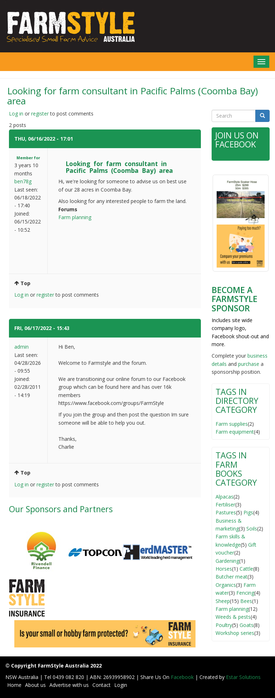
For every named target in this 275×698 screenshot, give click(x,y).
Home (14, 685)
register (40, 113)
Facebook (183, 677)
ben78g (23, 181)
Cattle (246, 568)
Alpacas (224, 496)
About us (35, 685)
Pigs (248, 512)
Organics (226, 584)
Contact (101, 685)
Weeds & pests (233, 616)
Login (120, 685)
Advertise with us (69, 685)
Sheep (223, 601)
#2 (74, 328)
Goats (247, 625)
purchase (248, 363)
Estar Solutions (243, 677)
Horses (224, 568)
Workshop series (235, 632)
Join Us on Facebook (237, 139)
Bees (246, 601)
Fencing (245, 592)
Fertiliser (225, 504)
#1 (77, 138)
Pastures (226, 512)
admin (21, 346)
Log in (16, 113)
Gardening (227, 560)
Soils (251, 528)
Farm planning (74, 217)
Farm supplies (232, 423)
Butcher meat (231, 576)
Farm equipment (235, 431)
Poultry (224, 625)
